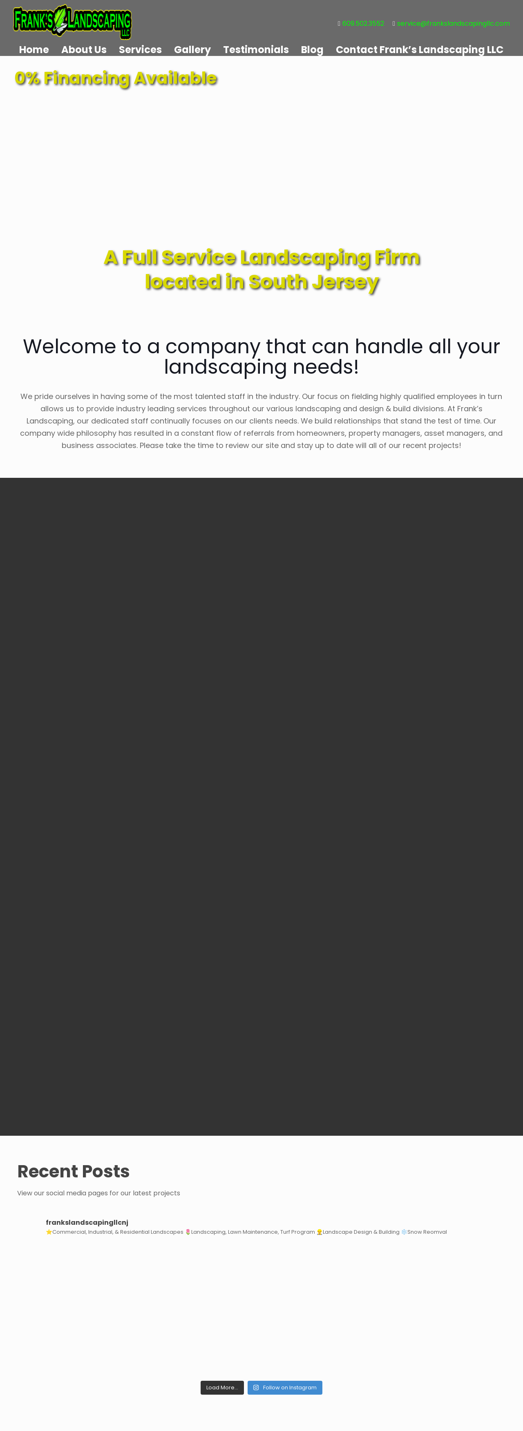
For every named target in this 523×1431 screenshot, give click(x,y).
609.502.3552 (363, 23)
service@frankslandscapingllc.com (453, 23)
